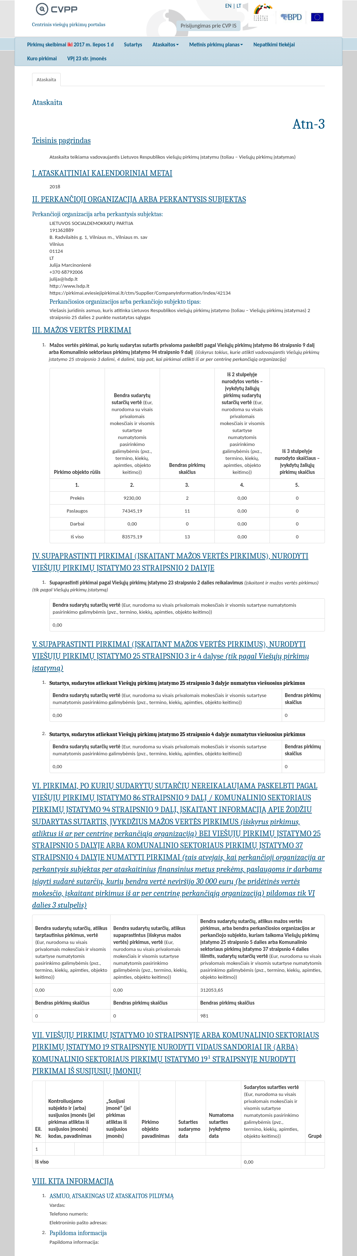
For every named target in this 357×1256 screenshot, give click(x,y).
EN (228, 5)
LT (239, 5)
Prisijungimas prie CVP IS (208, 25)
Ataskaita (46, 79)
